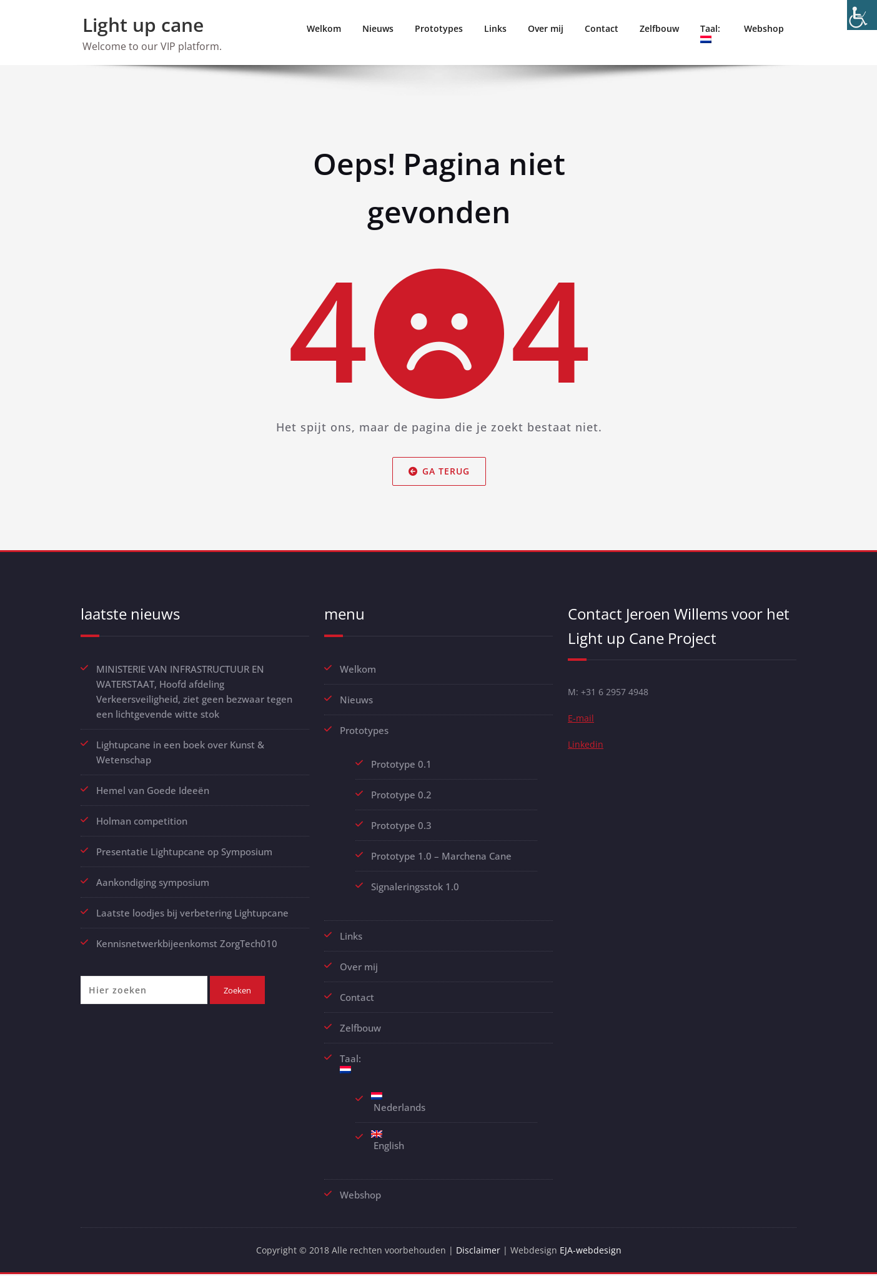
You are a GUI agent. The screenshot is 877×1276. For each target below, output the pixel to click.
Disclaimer (480, 1251)
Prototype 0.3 (402, 825)
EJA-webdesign (594, 1251)
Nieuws (378, 28)
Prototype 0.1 (401, 764)
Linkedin (586, 747)
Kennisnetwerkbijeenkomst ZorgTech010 (186, 943)
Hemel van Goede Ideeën (152, 790)
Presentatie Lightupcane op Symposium (184, 851)
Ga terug (438, 471)
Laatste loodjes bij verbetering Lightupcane (192, 913)
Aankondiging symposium (152, 882)
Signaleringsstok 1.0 (415, 886)
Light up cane (143, 25)
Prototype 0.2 (401, 794)
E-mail (581, 720)
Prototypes (439, 28)
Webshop (764, 28)
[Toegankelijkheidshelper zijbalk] (862, 15)
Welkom (324, 28)
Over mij (545, 28)
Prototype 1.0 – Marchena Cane (441, 856)
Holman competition (141, 821)
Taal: (711, 33)
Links (495, 28)
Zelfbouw (659, 28)
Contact (601, 28)
